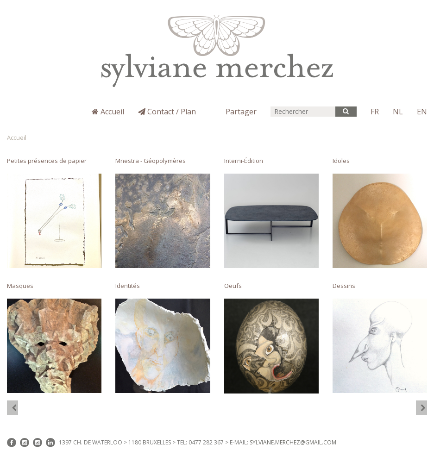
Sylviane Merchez (42, 118)
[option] (217, 275)
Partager (241, 111)
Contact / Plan (167, 111)
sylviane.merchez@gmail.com (293, 442)
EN (422, 111)
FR (375, 111)
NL (398, 111)
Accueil (108, 111)
